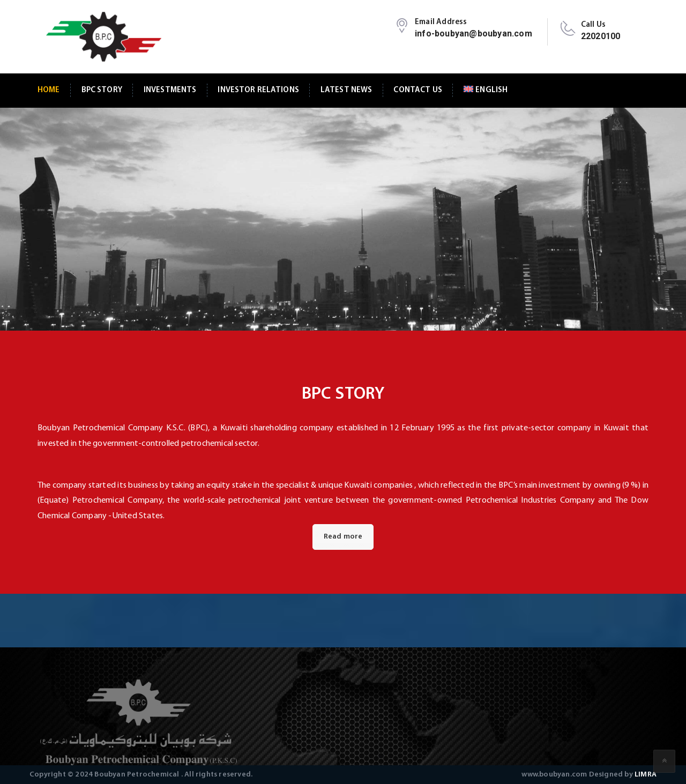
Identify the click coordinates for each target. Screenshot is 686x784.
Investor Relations (258, 90)
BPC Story (101, 90)
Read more (343, 537)
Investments (170, 90)
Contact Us (417, 90)
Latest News (346, 90)
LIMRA (646, 775)
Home (49, 90)
